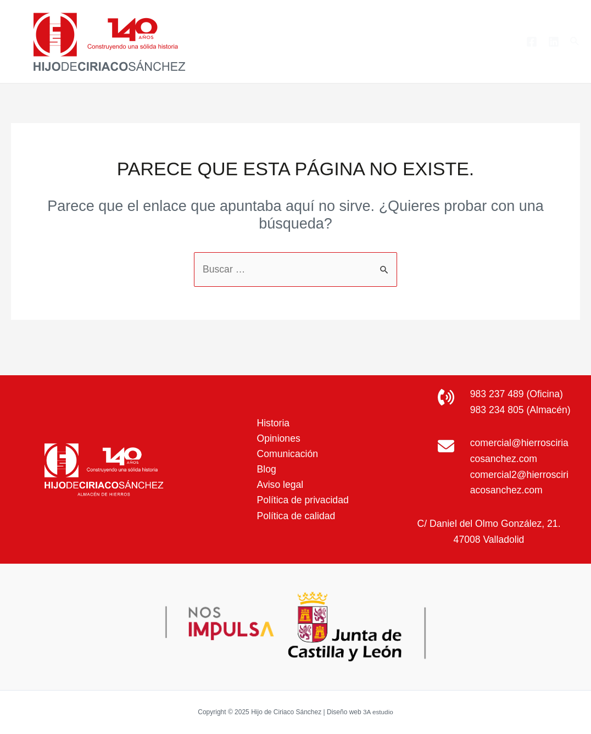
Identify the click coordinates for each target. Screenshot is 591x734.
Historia (271, 413)
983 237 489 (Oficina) (517, 377)
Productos (318, 42)
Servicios (388, 42)
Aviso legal (278, 476)
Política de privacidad (301, 492)
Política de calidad (294, 508)
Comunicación (285, 445)
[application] (338, 42)
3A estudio (378, 712)
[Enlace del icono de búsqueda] (575, 42)
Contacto (487, 41)
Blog (440, 41)
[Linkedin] (553, 41)
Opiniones (276, 429)
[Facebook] (531, 41)
